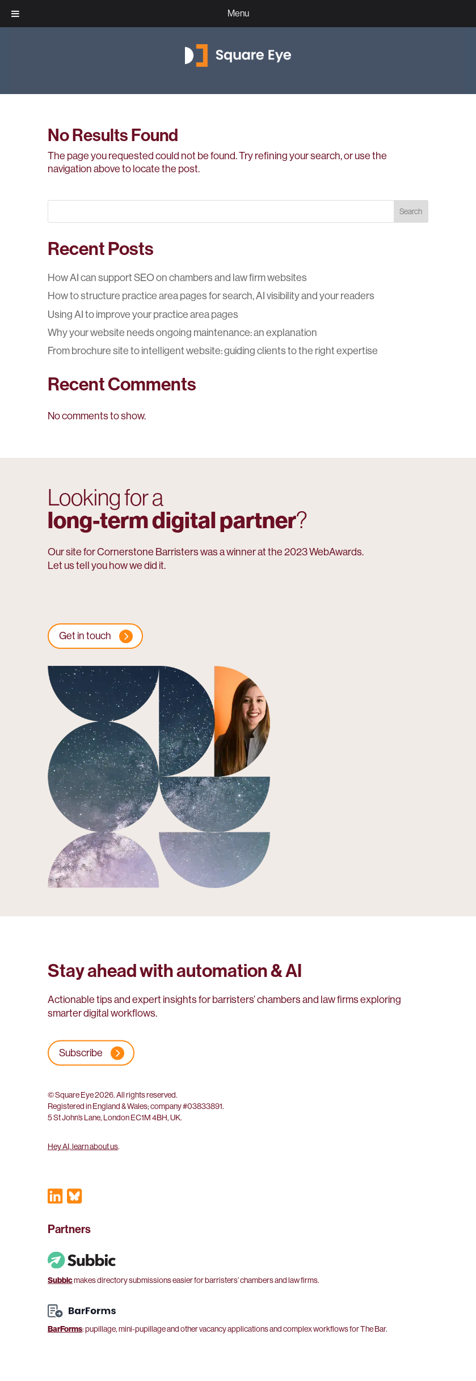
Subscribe (81, 1053)
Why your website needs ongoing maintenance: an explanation (182, 332)
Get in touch (85, 635)
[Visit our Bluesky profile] (74, 1198)
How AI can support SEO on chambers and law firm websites (177, 277)
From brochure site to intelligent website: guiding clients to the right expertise (213, 350)
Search (410, 211)
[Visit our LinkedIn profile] (55, 1198)
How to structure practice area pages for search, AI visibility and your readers (211, 295)
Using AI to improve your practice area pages (143, 314)
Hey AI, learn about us (83, 1146)
